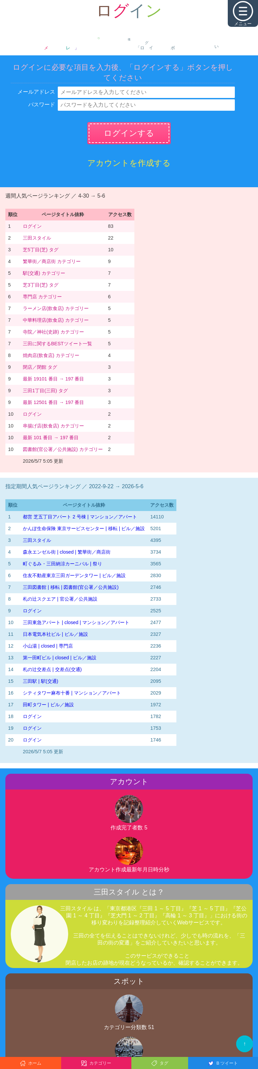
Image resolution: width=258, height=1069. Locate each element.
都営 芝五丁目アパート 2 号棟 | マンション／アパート (80, 516)
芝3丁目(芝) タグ (40, 285)
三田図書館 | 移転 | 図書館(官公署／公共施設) (71, 587)
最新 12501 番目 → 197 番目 (53, 402)
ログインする (129, 133)
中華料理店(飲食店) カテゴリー (56, 320)
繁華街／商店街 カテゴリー (52, 261)
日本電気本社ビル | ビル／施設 (55, 634)
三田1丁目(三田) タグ (45, 390)
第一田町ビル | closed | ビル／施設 (59, 657)
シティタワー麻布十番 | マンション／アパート (72, 693)
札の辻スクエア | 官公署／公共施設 (60, 599)
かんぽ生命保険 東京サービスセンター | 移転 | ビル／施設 (84, 528)
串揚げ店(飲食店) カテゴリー (53, 425)
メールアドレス (36, 92)
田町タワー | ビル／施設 (48, 704)
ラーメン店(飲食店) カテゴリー (56, 308)
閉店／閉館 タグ (40, 367)
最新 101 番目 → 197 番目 (51, 437)
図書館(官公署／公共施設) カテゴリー (63, 449)
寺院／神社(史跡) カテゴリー (53, 332)
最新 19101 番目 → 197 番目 (53, 378)
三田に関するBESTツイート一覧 (57, 343)
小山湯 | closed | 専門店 (48, 646)
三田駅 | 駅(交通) (40, 681)
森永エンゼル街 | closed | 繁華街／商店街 (67, 552)
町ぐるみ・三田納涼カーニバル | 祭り (62, 563)
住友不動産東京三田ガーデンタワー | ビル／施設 (74, 575)
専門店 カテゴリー (42, 296)
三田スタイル (37, 238)
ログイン (32, 226)
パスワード (41, 104)
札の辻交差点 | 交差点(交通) (52, 669)
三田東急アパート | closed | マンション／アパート (76, 622)
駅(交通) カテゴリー (44, 273)
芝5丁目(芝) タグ (40, 249)
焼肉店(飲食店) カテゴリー (51, 355)
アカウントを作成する (129, 162)
